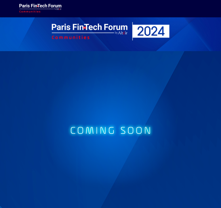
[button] (8, 8)
